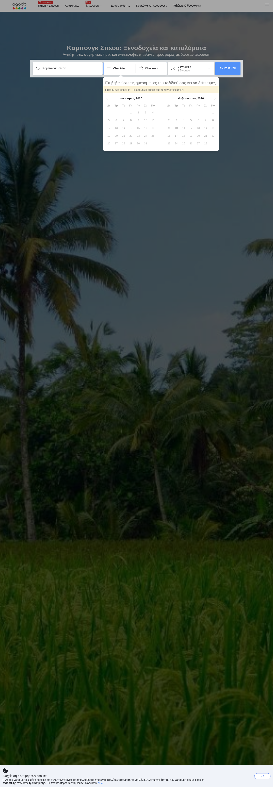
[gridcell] (131, 112)
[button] (107, 98)
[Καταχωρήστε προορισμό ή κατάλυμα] (71, 68)
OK (262, 775)
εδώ (100, 782)
